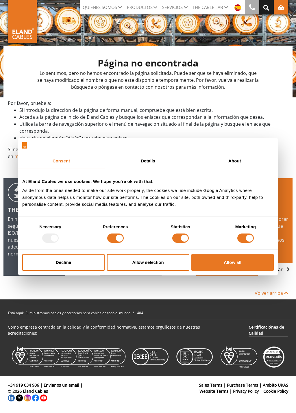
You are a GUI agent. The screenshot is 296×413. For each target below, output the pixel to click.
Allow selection (148, 262)
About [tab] (234, 160)
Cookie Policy (275, 391)
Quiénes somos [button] (100, 7)
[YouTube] (43, 397)
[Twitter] (19, 397)
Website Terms (213, 391)
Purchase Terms (242, 385)
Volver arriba (271, 293)
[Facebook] (35, 397)
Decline (63, 262)
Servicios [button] (172, 7)
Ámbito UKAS (275, 385)
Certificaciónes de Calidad (266, 330)
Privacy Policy (246, 391)
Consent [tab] (61, 160)
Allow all (232, 262)
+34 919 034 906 (23, 385)
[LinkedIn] (11, 397)
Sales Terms (210, 385)
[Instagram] (27, 397)
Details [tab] (148, 160)
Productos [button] (140, 7)
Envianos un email (61, 385)
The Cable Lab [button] (208, 7)
